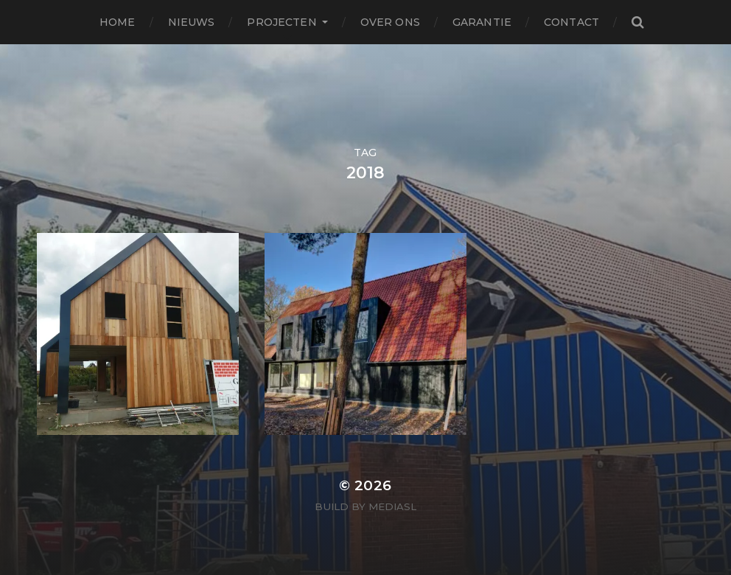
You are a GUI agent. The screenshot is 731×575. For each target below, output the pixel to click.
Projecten (281, 22)
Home (117, 22)
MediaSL (392, 506)
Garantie (481, 22)
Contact (571, 22)
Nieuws (191, 22)
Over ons (390, 22)
